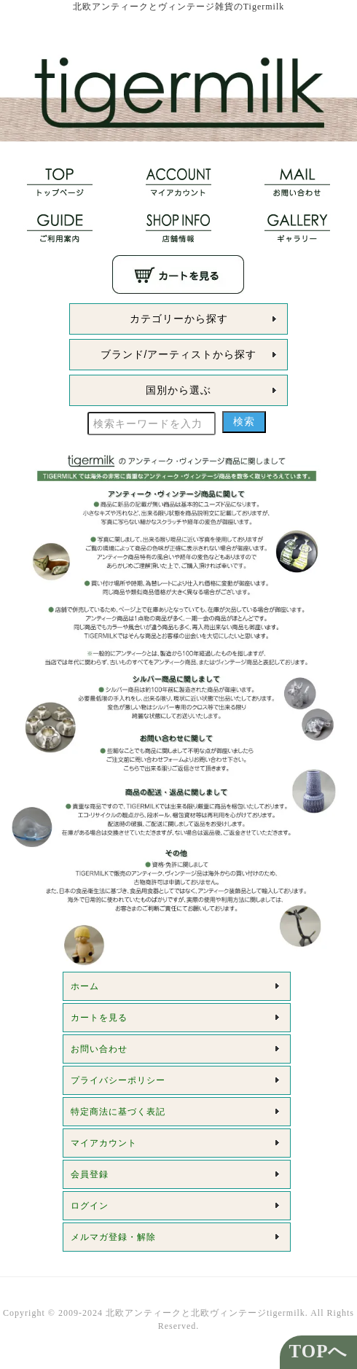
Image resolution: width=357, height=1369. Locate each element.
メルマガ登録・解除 (113, 1237)
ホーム (85, 986)
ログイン (90, 1206)
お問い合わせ (99, 1049)
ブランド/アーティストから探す (179, 354)
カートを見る (99, 1018)
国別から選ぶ (178, 390)
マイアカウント (104, 1143)
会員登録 (90, 1174)
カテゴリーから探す (179, 318)
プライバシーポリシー (118, 1080)
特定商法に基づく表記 (118, 1112)
